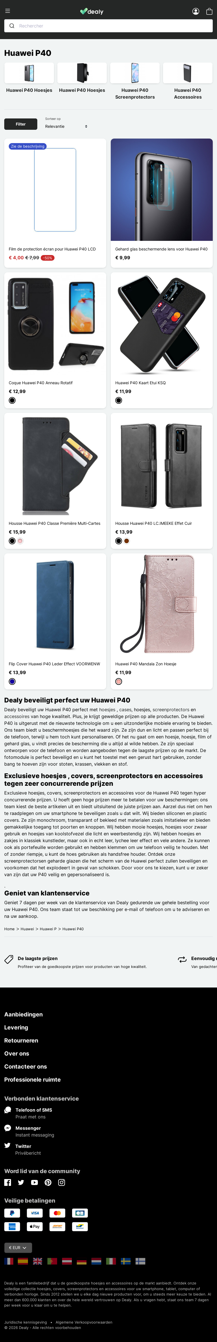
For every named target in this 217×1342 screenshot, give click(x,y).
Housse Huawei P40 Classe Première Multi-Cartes (54, 523)
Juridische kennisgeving (25, 1322)
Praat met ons (30, 1117)
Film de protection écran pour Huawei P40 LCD (52, 249)
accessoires (16, 716)
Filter (21, 124)
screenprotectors (171, 709)
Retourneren (21, 1040)
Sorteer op (53, 119)
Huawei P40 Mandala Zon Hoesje (145, 663)
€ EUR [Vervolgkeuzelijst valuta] (17, 1247)
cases (125, 709)
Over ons (16, 1053)
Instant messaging (35, 1135)
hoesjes (108, 709)
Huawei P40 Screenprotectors (135, 93)
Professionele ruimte (32, 1079)
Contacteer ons (25, 1066)
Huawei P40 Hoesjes (29, 90)
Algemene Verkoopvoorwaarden (84, 1322)
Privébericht (28, 1153)
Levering (16, 1027)
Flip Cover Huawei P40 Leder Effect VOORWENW (54, 663)
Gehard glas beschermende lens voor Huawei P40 (161, 249)
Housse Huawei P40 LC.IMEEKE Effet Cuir (153, 523)
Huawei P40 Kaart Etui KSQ (140, 382)
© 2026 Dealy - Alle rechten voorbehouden (42, 1327)
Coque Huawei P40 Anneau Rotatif (41, 382)
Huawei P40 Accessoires (188, 93)
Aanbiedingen (23, 1014)
